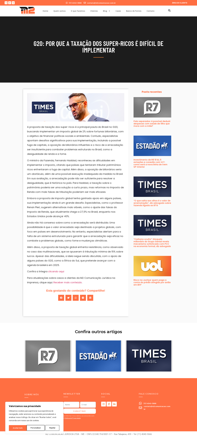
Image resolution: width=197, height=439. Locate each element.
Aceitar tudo (51, 428)
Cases (118, 11)
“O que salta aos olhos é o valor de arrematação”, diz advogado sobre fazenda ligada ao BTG (152, 203)
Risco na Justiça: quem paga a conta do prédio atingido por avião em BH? (152, 282)
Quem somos (59, 11)
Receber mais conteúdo (67, 282)
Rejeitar (34, 428)
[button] (169, 10)
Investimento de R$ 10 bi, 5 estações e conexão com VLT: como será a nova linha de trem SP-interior (150, 163)
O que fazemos (78, 11)
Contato (150, 11)
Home (45, 11)
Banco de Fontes (133, 11)
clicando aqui (56, 271)
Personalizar (18, 428)
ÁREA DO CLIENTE (179, 3)
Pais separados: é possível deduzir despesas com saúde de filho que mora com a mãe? (152, 123)
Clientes (94, 11)
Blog (106, 11)
